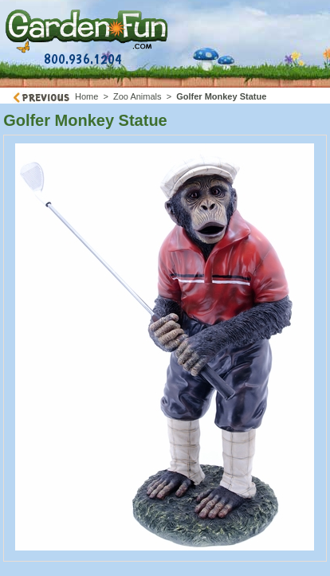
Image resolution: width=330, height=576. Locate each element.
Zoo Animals (137, 96)
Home (86, 96)
